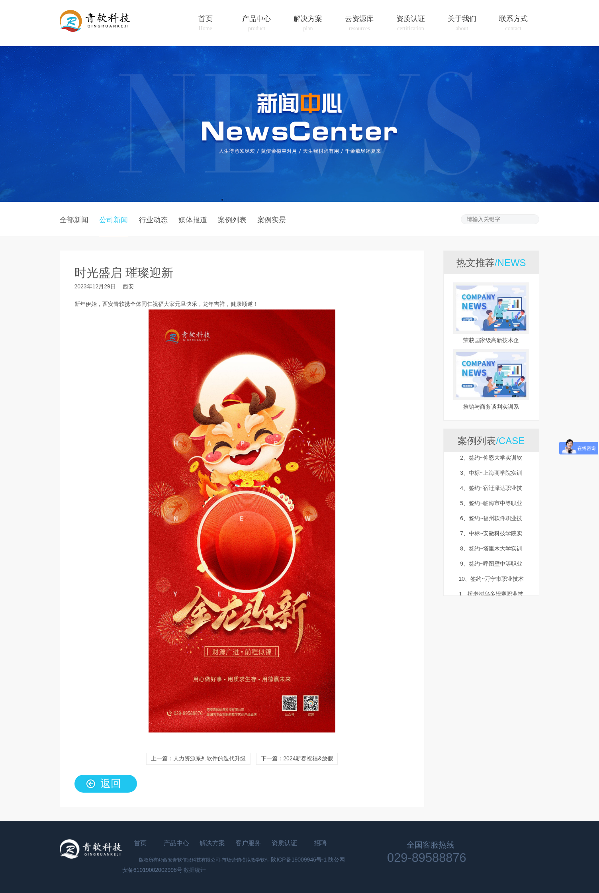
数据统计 (195, 870)
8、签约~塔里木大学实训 (491, 555)
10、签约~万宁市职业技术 (491, 585)
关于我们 (462, 23)
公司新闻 (113, 219)
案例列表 (232, 219)
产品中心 (256, 23)
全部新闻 (74, 219)
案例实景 (271, 219)
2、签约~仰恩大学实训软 (491, 464)
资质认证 (410, 23)
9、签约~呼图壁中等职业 (491, 570)
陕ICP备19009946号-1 (299, 859)
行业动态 (153, 219)
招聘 (320, 843)
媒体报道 (192, 219)
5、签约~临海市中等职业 (491, 509)
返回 (110, 783)
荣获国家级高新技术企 (491, 340)
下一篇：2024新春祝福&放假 (297, 758)
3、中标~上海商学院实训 (491, 479)
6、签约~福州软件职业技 (491, 524)
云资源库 (359, 23)
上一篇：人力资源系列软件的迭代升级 (198, 758)
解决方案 (308, 23)
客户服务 (248, 843)
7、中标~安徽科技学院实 (491, 539)
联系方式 (513, 23)
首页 (205, 23)
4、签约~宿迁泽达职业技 (491, 494)
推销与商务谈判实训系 (491, 406)
